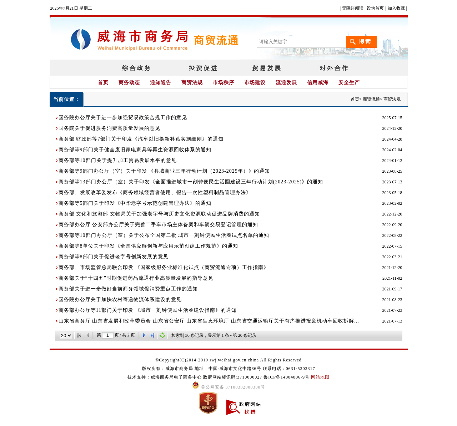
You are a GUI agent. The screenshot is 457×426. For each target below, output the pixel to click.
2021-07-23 (392, 310)
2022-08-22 (392, 235)
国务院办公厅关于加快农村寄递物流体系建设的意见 (120, 299)
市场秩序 (223, 82)
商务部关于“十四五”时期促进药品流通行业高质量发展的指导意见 (136, 278)
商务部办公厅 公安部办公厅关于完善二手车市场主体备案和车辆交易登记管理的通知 (158, 224)
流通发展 (286, 82)
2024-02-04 (392, 149)
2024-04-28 (392, 139)
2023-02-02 (392, 203)
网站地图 (320, 377)
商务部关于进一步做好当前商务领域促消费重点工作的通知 (128, 288)
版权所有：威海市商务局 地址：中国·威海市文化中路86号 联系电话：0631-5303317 (228, 368)
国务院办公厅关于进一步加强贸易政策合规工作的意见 (123, 117)
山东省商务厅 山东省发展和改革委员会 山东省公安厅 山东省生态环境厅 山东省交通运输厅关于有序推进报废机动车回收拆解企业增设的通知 (211, 321)
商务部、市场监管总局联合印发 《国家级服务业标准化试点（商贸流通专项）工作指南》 (164, 267)
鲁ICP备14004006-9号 (286, 377)
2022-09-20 (392, 224)
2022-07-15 (392, 246)
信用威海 (317, 82)
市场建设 (255, 82)
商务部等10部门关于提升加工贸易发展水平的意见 (118, 160)
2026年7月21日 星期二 (71, 8)
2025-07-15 (392, 117)
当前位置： (66, 99)
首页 (103, 82)
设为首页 (375, 8)
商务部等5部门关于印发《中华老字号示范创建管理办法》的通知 (135, 203)
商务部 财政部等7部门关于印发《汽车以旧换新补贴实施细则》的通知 (141, 139)
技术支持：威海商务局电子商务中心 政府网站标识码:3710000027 (195, 377)
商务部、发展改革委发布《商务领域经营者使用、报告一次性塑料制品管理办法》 (155, 192)
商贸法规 (192, 82)
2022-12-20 (392, 214)
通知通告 (160, 82)
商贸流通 (371, 99)
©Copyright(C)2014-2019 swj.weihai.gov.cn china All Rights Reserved (228, 359)
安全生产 (349, 82)
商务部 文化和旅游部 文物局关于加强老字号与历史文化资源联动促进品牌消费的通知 (159, 214)
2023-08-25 (392, 171)
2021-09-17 (392, 288)
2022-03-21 (392, 256)
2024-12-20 (392, 128)
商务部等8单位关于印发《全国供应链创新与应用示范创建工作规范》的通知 (148, 246)
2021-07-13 (392, 321)
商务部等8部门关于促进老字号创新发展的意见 (114, 256)
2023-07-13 (392, 181)
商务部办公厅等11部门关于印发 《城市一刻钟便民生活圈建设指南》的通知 (148, 310)
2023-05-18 (392, 192)
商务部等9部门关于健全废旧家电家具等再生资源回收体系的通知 (135, 149)
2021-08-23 (392, 299)
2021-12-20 (392, 267)
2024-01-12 (392, 160)
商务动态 (129, 82)
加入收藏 (396, 8)
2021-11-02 (392, 278)
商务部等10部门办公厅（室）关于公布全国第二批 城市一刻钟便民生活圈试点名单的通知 (164, 235)
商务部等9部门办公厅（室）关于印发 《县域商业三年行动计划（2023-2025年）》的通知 (164, 171)
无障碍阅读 (352, 8)
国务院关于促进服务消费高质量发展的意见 (109, 128)
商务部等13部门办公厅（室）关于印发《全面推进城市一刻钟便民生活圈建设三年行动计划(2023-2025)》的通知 (191, 181)
